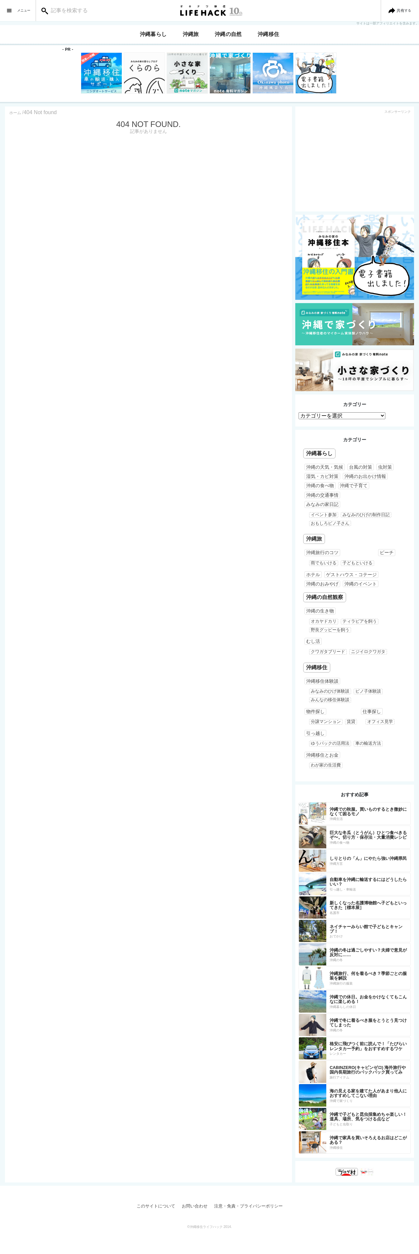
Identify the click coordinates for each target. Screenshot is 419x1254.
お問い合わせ (195, 1206)
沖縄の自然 (228, 34)
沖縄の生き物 (320, 610)
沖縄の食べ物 (320, 485)
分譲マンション (326, 721)
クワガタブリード (328, 651)
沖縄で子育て (354, 485)
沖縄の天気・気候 (324, 467)
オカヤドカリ (324, 621)
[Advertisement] (354, 162)
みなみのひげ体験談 (330, 691)
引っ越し (315, 733)
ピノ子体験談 (368, 691)
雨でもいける (324, 562)
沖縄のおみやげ (322, 583)
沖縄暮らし (153, 34)
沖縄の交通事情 (322, 495)
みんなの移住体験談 (330, 699)
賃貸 (351, 721)
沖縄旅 (191, 34)
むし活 (313, 641)
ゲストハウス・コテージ (351, 574)
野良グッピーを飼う (330, 629)
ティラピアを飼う (359, 621)
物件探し (315, 711)
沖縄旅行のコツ (322, 552)
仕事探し (372, 711)
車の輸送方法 (368, 743)
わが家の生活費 (326, 765)
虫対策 (385, 467)
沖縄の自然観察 (324, 597)
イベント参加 (324, 514)
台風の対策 (360, 467)
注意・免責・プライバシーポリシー (248, 1206)
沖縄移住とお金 (322, 755)
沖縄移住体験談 (322, 681)
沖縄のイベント (360, 583)
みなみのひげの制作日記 (366, 514)
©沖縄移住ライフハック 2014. (209, 1227)
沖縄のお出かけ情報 (365, 476)
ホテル (313, 574)
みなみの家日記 (322, 504)
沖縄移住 (268, 34)
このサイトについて (156, 1206)
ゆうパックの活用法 (330, 743)
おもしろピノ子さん (330, 523)
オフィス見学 (380, 721)
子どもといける (357, 562)
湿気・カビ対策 (322, 476)
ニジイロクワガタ (368, 651)
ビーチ (387, 552)
